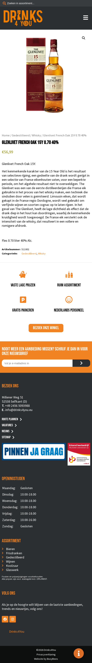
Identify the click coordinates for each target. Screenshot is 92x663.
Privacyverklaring (46, 654)
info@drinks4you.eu (18, 410)
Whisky (36, 135)
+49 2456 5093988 (17, 406)
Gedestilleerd (21, 135)
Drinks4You (16, 631)
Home (6, 135)
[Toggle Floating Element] (79, 653)
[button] (83, 38)
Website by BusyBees (46, 658)
